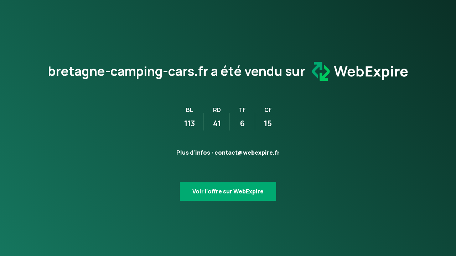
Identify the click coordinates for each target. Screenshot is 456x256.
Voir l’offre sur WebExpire (228, 191)
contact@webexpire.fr (247, 152)
